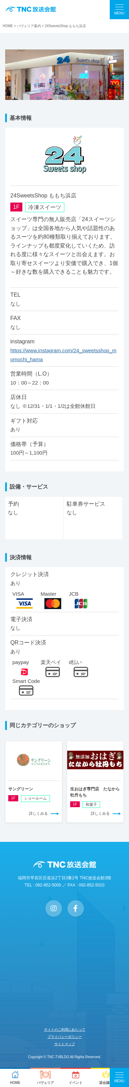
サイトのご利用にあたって (64, 1029)
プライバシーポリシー (64, 1037)
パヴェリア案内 (29, 26)
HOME (8, 26)
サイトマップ (64, 1044)
